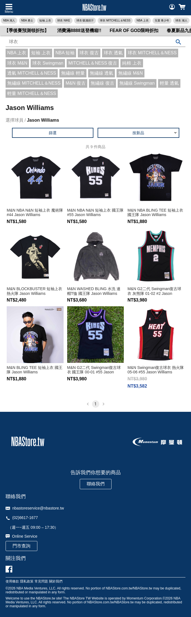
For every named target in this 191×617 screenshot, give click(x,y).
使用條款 (12, 581)
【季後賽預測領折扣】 (26, 30)
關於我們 (55, 581)
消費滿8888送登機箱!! (79, 30)
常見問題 (41, 581)
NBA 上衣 (143, 20)
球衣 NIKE (63, 20)
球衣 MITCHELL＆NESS (115, 20)
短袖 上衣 (45, 20)
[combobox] (95, 42)
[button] (138, 133)
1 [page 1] (95, 404)
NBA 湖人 (9, 20)
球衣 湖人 (181, 20)
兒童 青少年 (162, 20)
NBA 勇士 (27, 20)
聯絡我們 (96, 483)
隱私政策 (26, 581)
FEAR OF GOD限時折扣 (134, 30)
